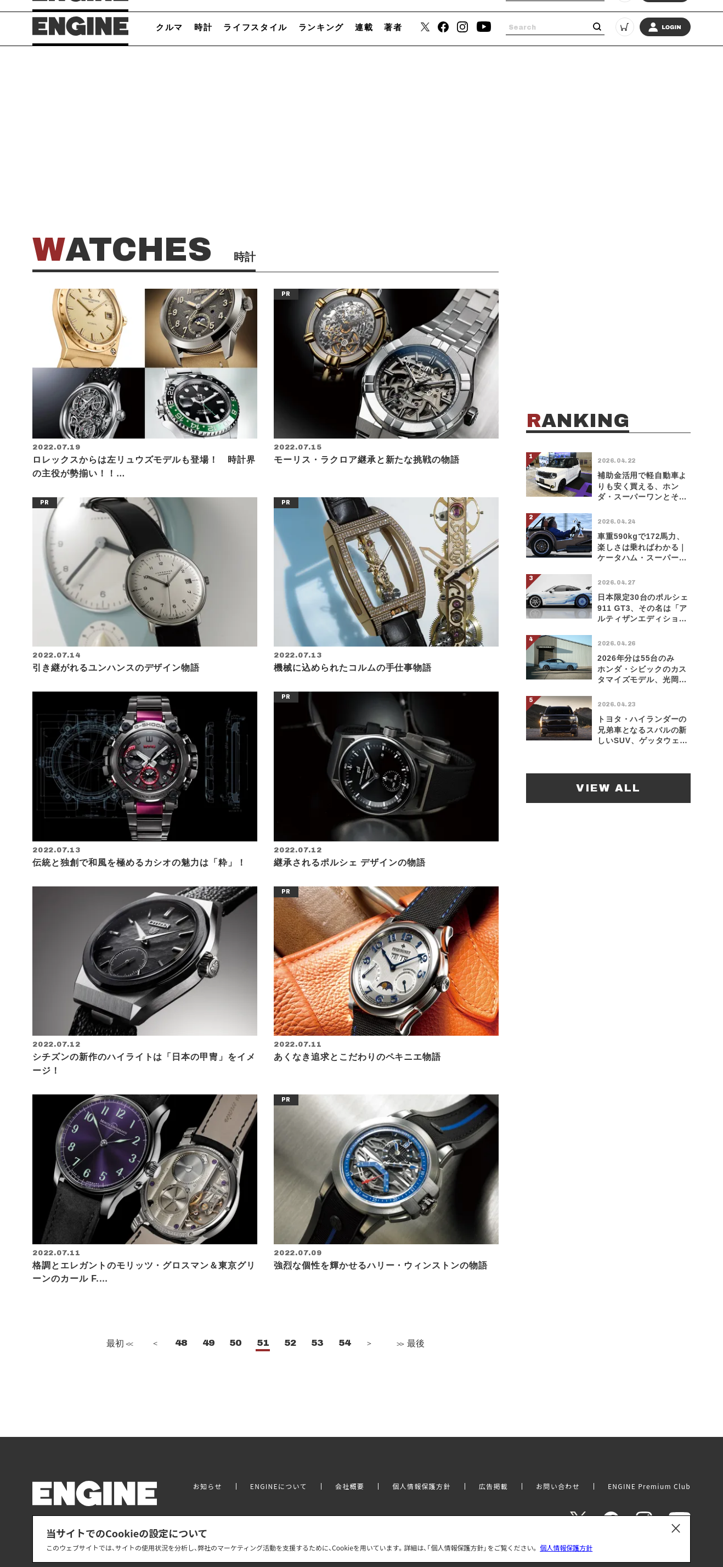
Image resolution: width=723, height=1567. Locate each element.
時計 (203, 27)
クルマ (169, 27)
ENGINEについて (278, 1481)
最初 (118, 1372)
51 (263, 1372)
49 (208, 1372)
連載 (364, 27)
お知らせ (207, 1481)
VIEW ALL (608, 788)
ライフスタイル (255, 27)
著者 (393, 27)
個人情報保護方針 (566, 1547)
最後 (410, 1372)
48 (181, 1372)
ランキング (321, 27)
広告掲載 (493, 1481)
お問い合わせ (558, 1481)
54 (344, 1372)
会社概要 (349, 1481)
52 (290, 1372)
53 (317, 1372)
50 (235, 1372)
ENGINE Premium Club (649, 1481)
